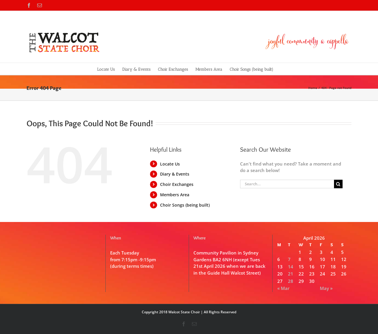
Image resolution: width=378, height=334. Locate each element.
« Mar (283, 288)
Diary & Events (174, 174)
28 (290, 281)
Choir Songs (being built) (185, 205)
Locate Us (170, 164)
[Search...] (287, 184)
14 (290, 267)
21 (290, 274)
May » (326, 288)
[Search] (338, 184)
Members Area (174, 194)
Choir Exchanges (176, 184)
